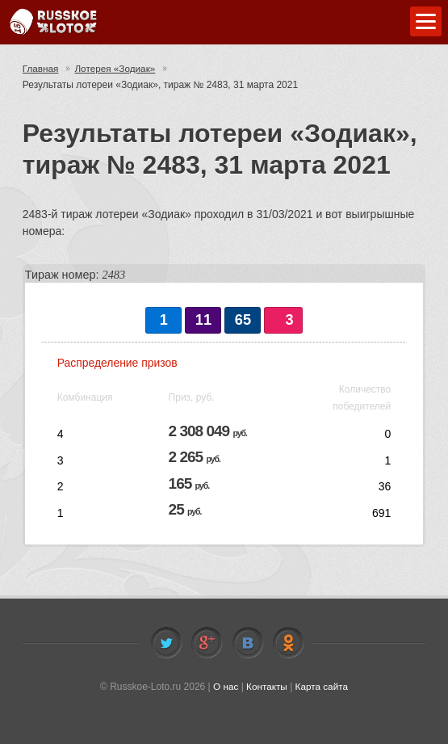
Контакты (266, 686)
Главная (41, 68)
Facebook (207, 643)
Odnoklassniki (288, 643)
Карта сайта (322, 686)
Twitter (166, 643)
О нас (224, 686)
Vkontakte (248, 643)
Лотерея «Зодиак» (116, 68)
